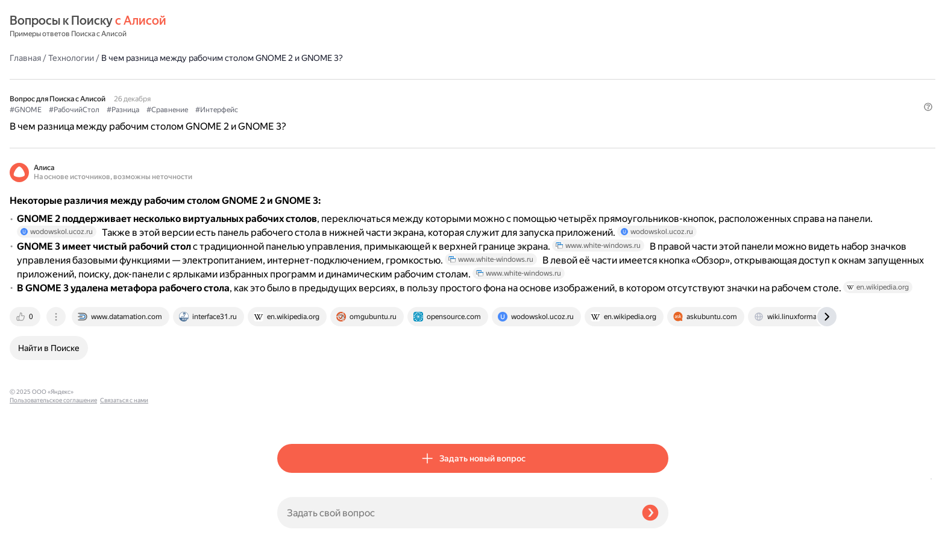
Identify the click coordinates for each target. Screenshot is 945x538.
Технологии (339, 26)
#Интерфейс (484, 79)
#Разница (390, 79)
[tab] (293, 413)
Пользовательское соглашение (53, 515)
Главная (293, 26)
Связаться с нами (34, 524)
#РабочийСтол (341, 79)
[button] (661, 99)
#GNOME (293, 79)
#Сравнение (435, 79)
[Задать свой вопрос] (454, 512)
